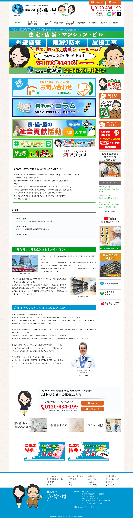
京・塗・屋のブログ (112, 479)
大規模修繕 (81, 23)
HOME (17, 23)
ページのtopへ (51, 476)
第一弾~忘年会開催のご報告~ (108, 198)
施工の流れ (92, 23)
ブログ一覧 (111, 211)
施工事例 (91, 476)
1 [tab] (61, 76)
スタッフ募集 (92, 485)
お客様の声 (19, 229)
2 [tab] (64, 76)
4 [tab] (70, 76)
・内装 (70, 485)
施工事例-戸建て (21, 221)
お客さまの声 (58, 23)
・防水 (70, 482)
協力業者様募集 (111, 476)
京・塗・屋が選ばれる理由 (32, 23)
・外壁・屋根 (72, 479)
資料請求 (115, 2)
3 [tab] (67, 76)
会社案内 (91, 482)
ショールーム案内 (46, 23)
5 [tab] (72, 76)
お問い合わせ (98, 2)
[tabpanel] (66, 52)
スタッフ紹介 (92, 479)
